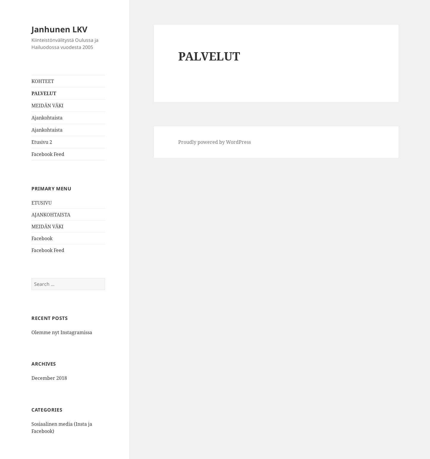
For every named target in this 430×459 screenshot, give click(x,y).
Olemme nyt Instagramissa (61, 332)
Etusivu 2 (41, 142)
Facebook (41, 238)
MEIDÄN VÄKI (47, 105)
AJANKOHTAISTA (50, 214)
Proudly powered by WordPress (214, 142)
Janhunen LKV (59, 29)
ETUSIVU (41, 203)
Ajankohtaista (47, 117)
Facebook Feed (47, 154)
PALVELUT (43, 93)
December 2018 (49, 378)
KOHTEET (42, 81)
